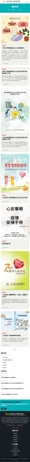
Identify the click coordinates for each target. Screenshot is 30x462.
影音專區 (5, 365)
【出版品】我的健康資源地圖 (11, 335)
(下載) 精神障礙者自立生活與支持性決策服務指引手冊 (14, 138)
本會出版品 (4, 45)
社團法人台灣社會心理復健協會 (20, 458)
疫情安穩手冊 (6, 243)
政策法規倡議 (15, 437)
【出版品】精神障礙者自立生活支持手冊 (14, 197)
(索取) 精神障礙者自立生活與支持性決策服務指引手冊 (14, 72)
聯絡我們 (15, 439)
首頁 (9, 9)
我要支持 (3, 408)
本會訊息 (5, 362)
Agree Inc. (15, 460)
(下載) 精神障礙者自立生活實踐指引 (13, 48)
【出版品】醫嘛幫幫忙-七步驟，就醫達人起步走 (15, 295)
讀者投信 (5, 367)
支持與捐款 (15, 441)
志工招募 (15, 447)
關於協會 (15, 433)
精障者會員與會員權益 (15, 451)
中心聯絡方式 (15, 455)
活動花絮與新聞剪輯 (8, 360)
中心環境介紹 (15, 449)
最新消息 (13, 9)
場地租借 (15, 453)
